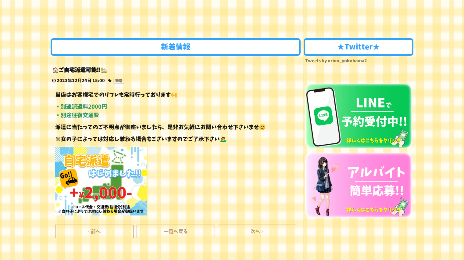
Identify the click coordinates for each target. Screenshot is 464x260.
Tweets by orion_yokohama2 (336, 61)
